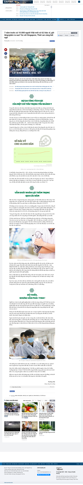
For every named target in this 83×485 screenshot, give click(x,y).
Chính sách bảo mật (8, 482)
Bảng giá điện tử (8, 7)
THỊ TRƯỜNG (54, 19)
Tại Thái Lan (42, 395)
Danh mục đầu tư (8, 10)
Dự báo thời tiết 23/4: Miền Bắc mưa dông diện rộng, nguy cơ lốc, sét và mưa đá (11, 434)
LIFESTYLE (62, 19)
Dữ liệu (68, 19)
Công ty (60, 35)
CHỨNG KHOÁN (8, 19)
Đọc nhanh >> (47, 5)
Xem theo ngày (27, 400)
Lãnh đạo (72, 35)
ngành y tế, (31, 395)
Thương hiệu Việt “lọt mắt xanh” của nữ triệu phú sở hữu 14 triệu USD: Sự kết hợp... (34, 88)
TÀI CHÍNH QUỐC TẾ (39, 19)
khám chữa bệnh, (18, 395)
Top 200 (81, 463)
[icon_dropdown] (79, 2)
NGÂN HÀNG (27, 19)
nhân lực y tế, (25, 395)
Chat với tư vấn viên (43, 475)
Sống (21, 40)
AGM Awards (72, 19)
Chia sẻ (52, 41)
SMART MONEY (32, 19)
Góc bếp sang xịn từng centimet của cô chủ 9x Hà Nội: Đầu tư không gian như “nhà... (34, 86)
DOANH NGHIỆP (21, 19)
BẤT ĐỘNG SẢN (14, 19)
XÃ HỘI (3, 19)
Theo (32, 387)
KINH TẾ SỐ (49, 19)
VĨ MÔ (45, 19)
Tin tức (66, 35)
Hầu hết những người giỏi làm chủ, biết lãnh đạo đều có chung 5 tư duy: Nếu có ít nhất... (34, 90)
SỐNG (58, 19)
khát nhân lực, (37, 395)
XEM (52, 400)
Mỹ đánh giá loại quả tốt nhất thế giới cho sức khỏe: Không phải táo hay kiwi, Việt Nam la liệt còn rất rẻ (29, 415)
